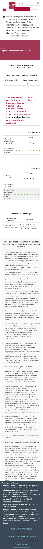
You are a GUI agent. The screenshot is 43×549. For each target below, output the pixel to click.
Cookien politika (9, 506)
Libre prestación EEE (16, 111)
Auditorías (11, 123)
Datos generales (14, 97)
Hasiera (9, 17)
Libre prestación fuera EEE (18, 114)
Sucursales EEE (13, 106)
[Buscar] (38, 3)
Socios (30, 97)
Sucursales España (15, 103)
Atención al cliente (15, 120)
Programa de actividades (18, 117)
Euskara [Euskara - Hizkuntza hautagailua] (35, 9)
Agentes (32, 100)
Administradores (14, 100)
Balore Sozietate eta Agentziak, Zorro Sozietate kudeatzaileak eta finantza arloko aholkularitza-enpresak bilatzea (22, 27)
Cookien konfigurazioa (21, 529)
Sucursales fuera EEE (16, 109)
